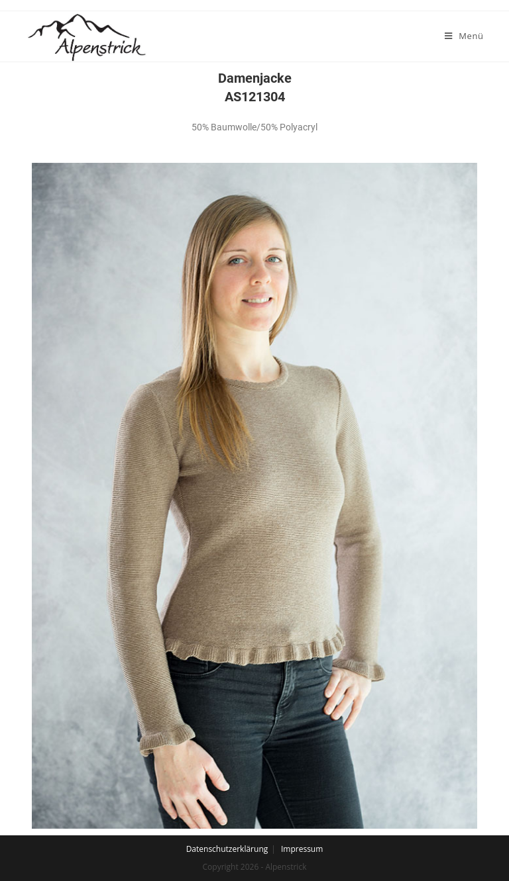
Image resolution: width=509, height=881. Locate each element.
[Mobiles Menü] (464, 35)
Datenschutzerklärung (227, 849)
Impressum (302, 849)
